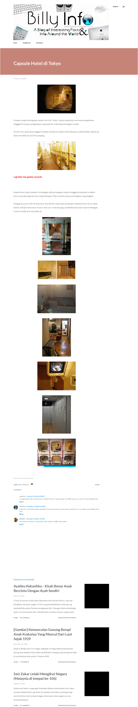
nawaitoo (22, 506)
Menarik (26, 484)
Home (15, 43)
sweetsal (22, 496)
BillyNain (22, 519)
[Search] (115, 6)
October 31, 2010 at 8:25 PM (35, 496)
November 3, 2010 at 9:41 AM (35, 519)
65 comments (25, 705)
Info (20, 484)
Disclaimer (39, 43)
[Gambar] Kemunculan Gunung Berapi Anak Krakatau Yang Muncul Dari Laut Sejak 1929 (43, 634)
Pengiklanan (26, 43)
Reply (21, 502)
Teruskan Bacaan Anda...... (67, 617)
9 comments (24, 662)
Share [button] (97, 484)
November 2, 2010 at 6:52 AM (36, 506)
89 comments (25, 617)
